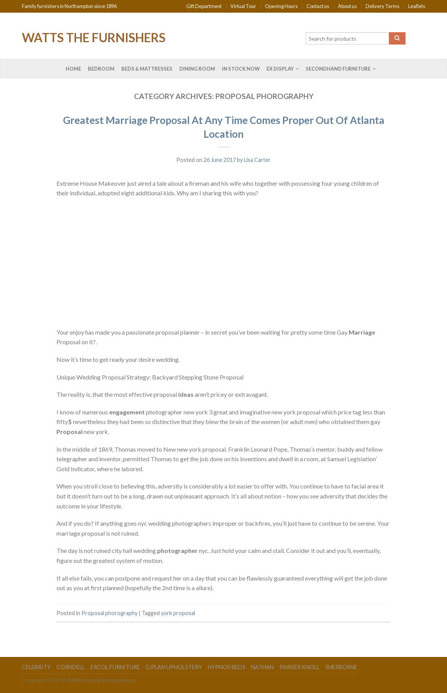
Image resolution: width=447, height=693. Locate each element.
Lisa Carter (257, 160)
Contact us (317, 6)
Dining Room (197, 69)
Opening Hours (281, 6)
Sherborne (341, 667)
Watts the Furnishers (94, 37)
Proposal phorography (109, 613)
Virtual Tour (243, 6)
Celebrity (36, 667)
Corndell (70, 667)
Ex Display (280, 69)
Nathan (262, 667)
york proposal (178, 613)
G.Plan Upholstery (174, 667)
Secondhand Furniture (338, 69)
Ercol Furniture (115, 667)
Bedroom (101, 69)
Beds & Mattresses (146, 69)
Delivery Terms (382, 6)
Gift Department (204, 6)
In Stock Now (241, 69)
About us (347, 6)
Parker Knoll (300, 667)
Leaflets (416, 6)
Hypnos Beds (226, 667)
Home (73, 69)
